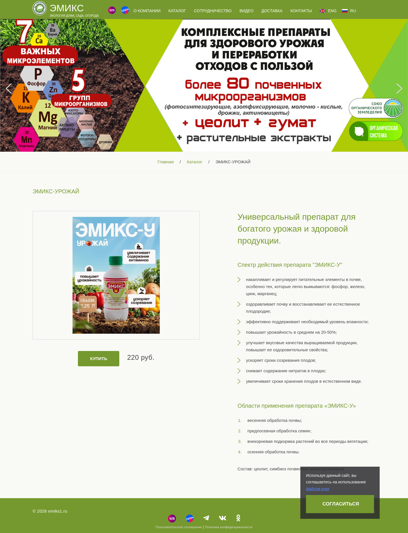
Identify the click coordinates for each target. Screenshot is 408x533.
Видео (246, 11)
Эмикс (67, 8)
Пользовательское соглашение (179, 527)
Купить (98, 358)
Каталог (177, 11)
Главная (166, 161)
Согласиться (340, 504)
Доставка (272, 11)
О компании (146, 11)
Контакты (301, 11)
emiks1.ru (57, 511)
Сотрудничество (213, 11)
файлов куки (317, 489)
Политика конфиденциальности (228, 527)
